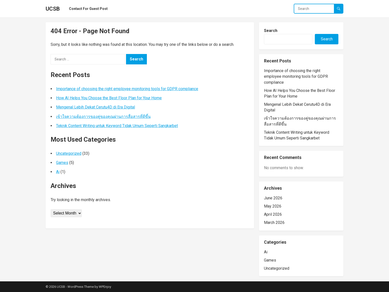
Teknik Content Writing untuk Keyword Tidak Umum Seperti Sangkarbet (117, 125)
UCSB (53, 8)
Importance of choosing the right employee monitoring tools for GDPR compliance (127, 88)
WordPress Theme (80, 287)
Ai (58, 171)
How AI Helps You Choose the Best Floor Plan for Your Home (109, 98)
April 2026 (273, 214)
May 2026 (272, 206)
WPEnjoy (105, 287)
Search (270, 30)
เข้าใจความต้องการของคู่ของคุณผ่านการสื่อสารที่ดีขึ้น (103, 116)
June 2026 (273, 198)
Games (62, 162)
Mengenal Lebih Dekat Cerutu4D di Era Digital (95, 107)
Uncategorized (68, 153)
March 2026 (274, 222)
